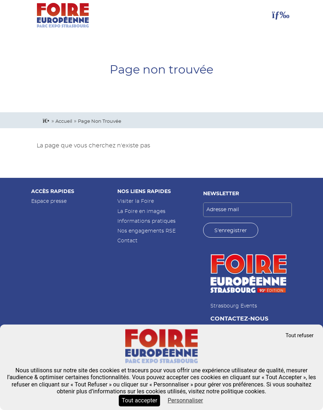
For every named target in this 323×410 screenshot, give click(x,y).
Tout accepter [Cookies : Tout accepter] (139, 400)
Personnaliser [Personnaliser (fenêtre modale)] (185, 400)
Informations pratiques (146, 221)
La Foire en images (141, 211)
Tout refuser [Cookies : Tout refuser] (299, 335)
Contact (127, 240)
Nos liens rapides (144, 191)
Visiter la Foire (135, 201)
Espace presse (49, 201)
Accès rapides (52, 191)
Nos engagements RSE (146, 231)
